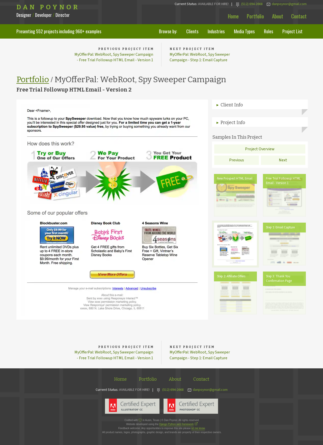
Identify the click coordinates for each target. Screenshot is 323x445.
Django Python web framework (176, 424)
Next (283, 160)
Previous (236, 160)
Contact (299, 16)
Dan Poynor (48, 7)
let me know (198, 428)
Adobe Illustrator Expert (132, 406)
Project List (292, 31)
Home (233, 16)
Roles (268, 31)
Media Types (244, 31)
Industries (216, 31)
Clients (192, 31)
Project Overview (260, 149)
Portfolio (255, 16)
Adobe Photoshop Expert (191, 406)
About (277, 16)
